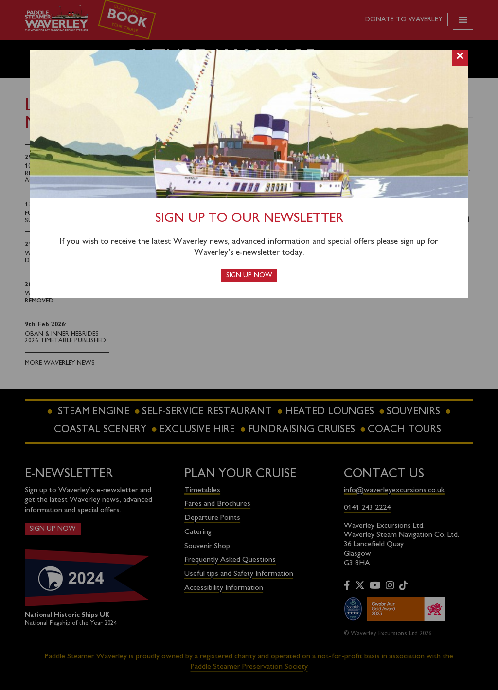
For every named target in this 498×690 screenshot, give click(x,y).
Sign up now (249, 275)
